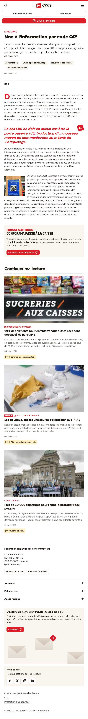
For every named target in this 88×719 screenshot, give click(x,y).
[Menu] (82, 5)
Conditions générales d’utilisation (22, 693)
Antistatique (42, 710)
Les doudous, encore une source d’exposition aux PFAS (42, 419)
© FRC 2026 (11, 710)
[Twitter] (17, 681)
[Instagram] (25, 681)
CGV (6, 697)
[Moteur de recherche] (5, 5)
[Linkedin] (32, 681)
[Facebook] (9, 681)
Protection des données (17, 702)
